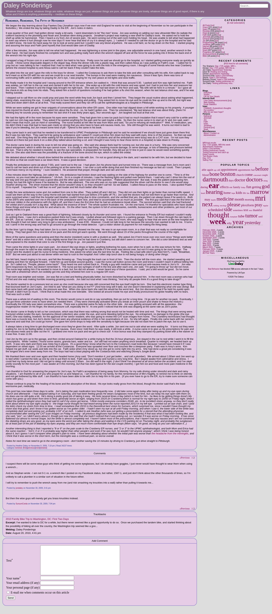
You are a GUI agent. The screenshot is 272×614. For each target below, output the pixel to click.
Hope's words (208, 154)
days (231, 180)
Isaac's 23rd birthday (224, 76)
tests (250, 210)
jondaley (19, 488)
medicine (225, 198)
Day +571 (207, 158)
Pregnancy (207, 52)
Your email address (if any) (22, 588)
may (207, 199)
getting (256, 187)
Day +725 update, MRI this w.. (222, 68)
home (227, 193)
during (204, 187)
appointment (229, 169)
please (233, 204)
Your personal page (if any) (23, 593)
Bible (205, 56)
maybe (213, 200)
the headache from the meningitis (170, 433)
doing (265, 181)
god (266, 186)
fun (248, 187)
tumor (251, 216)
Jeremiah (206, 37)
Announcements (209, 54)
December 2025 (209, 232)
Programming (208, 43)
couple (265, 175)
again (210, 169)
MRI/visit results (209, 143)
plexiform (247, 205)
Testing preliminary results (214, 150)
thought (218, 215)
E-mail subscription (236, 23)
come (248, 175)
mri (260, 198)
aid (218, 170)
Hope (205, 33)
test (246, 210)
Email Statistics (210, 104)
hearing (214, 192)
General (206, 39)
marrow (259, 191)
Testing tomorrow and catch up (216, 152)
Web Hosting (209, 102)
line (248, 193)
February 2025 (209, 249)
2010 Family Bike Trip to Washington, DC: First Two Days (37, 519)
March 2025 (208, 247)
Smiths (207, 95)
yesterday (252, 222)
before (262, 169)
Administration (210, 135)
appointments (244, 170)
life (244, 193)
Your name (13, 584)
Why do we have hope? (214, 112)
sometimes (238, 210)
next (207, 204)
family (236, 187)
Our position (209, 110)
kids (239, 193)
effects (224, 187)
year (238, 221)
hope (233, 193)
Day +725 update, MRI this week (216, 145)
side (228, 209)
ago (215, 170)
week (218, 221)
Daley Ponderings (28, 5)
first (24, 448)
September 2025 (210, 238)
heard (203, 193)
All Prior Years (209, 253)
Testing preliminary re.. (225, 81)
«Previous (185, 457)
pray (258, 204)
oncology (223, 206)
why (229, 223)
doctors (254, 179)
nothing (216, 206)
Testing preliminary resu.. (222, 83)
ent (230, 187)
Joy (204, 41)
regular (265, 206)
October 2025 (208, 236)
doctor (240, 180)
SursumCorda (22, 504)
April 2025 (207, 245)
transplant (233, 217)
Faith (205, 35)
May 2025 (207, 243)
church (240, 174)
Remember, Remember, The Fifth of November (34, 20)
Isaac (205, 29)
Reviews (206, 31)
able (204, 169)
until (260, 216)
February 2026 (209, 230)
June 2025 (207, 242)
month (239, 199)
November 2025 (209, 234)
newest (43, 448)
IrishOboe (208, 93)
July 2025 (207, 240)
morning (249, 199)
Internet (206, 46)
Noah (205, 50)
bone (215, 174)
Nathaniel (207, 48)
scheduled (215, 210)
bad (252, 170)
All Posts (206, 25)
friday (243, 187)
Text (9, 563)
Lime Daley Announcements (215, 100)
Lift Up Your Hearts (212, 96)
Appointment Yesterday (222, 70)
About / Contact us (211, 133)
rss (212, 25)
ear (214, 185)
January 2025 (208, 251)
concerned (257, 175)
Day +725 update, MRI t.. (225, 66)
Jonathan (206, 44)
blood (205, 174)
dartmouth (215, 179)
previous (31, 448)
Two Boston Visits (210, 156)
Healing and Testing (218, 72)
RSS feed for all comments (235, 64)
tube (241, 216)
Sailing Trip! (208, 160)
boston (228, 174)
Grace (205, 27)
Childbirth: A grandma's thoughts (217, 108)
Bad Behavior (213, 269)
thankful (257, 210)
